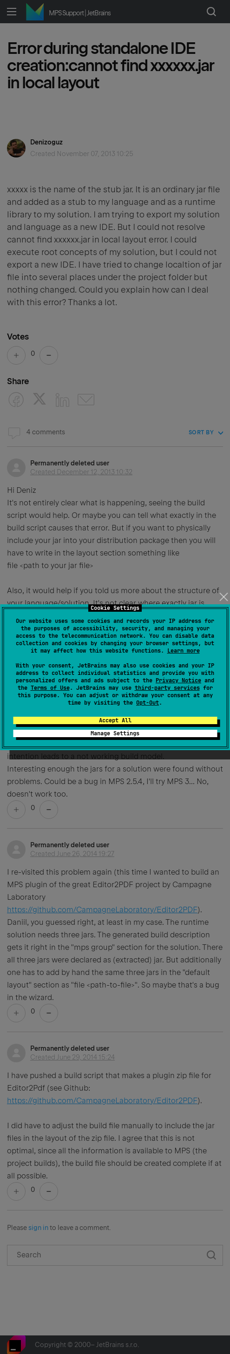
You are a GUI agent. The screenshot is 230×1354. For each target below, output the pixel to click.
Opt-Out (147, 702)
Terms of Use (50, 688)
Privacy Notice (178, 680)
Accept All (115, 720)
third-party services (167, 688)
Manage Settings (115, 733)
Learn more (183, 650)
